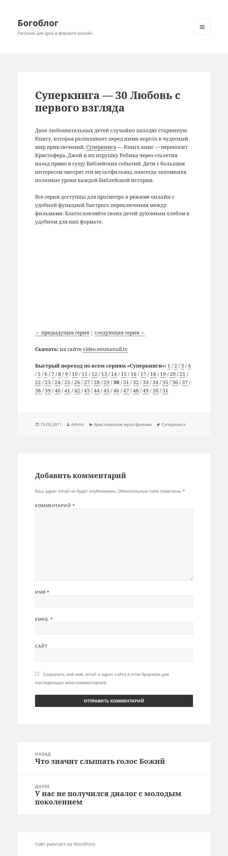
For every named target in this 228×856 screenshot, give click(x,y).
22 (38, 382)
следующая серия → (119, 332)
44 (97, 390)
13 (104, 373)
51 (165, 390)
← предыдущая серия (62, 332)
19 (163, 373)
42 (77, 390)
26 (77, 382)
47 (126, 390)
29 (107, 382)
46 (116, 390)
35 (165, 382)
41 (67, 390)
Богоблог (38, 22)
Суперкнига (101, 146)
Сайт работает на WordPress (65, 844)
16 (134, 373)
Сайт (41, 646)
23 (48, 382)
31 (126, 382)
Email (44, 619)
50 (156, 390)
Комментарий (55, 505)
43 (87, 390)
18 (153, 373)
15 (124, 373)
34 (156, 382)
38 (38, 390)
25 (67, 382)
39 (48, 390)
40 (58, 390)
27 (87, 382)
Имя (42, 592)
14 (114, 373)
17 (143, 373)
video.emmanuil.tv (105, 349)
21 (183, 373)
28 (97, 382)
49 (146, 390)
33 (146, 382)
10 (75, 373)
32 (136, 382)
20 (173, 373)
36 (175, 382)
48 (136, 390)
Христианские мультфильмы (123, 424)
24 (58, 382)
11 (85, 373)
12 (94, 373)
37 (185, 382)
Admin (77, 424)
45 (107, 390)
